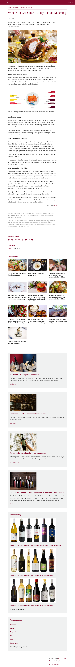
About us (30, 221)
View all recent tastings (18, 609)
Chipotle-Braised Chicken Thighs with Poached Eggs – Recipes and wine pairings (17, 321)
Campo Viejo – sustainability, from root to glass (28, 453)
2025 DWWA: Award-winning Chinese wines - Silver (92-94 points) (31, 575)
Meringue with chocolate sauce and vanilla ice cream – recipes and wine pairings (17, 297)
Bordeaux (13, 624)
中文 (72, 2)
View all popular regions (18, 647)
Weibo (9, 239)
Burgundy (13, 632)
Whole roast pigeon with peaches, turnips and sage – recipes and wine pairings (57, 297)
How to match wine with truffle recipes (36, 274)
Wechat (12, 239)
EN (69, 2)
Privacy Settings (53, 664)
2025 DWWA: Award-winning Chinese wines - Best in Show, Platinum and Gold (35, 545)
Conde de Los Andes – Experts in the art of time (28, 414)
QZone (19, 239)
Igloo (59, 661)
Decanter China (37, 2)
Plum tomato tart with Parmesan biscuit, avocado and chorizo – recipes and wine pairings (36, 298)
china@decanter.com (26, 225)
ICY (55, 205)
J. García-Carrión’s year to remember (24, 374)
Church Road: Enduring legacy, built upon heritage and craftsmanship (37, 492)
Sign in (10, 248)
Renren (22, 239)
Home (9, 7)
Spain (12, 639)
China (12, 628)
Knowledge (16, 7)
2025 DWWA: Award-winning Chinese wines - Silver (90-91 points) (31, 605)
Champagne (14, 643)
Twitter (26, 239)
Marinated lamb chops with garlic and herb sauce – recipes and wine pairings (57, 275)
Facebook (29, 239)
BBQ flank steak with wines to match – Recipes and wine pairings (58, 321)
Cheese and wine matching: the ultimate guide (17, 274)
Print (32, 239)
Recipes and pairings (26, 7)
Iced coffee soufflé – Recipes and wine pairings (17, 342)
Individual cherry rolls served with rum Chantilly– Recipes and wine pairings (37, 321)
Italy (11, 635)
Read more (14, 384)
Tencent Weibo (16, 239)
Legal (50, 661)
